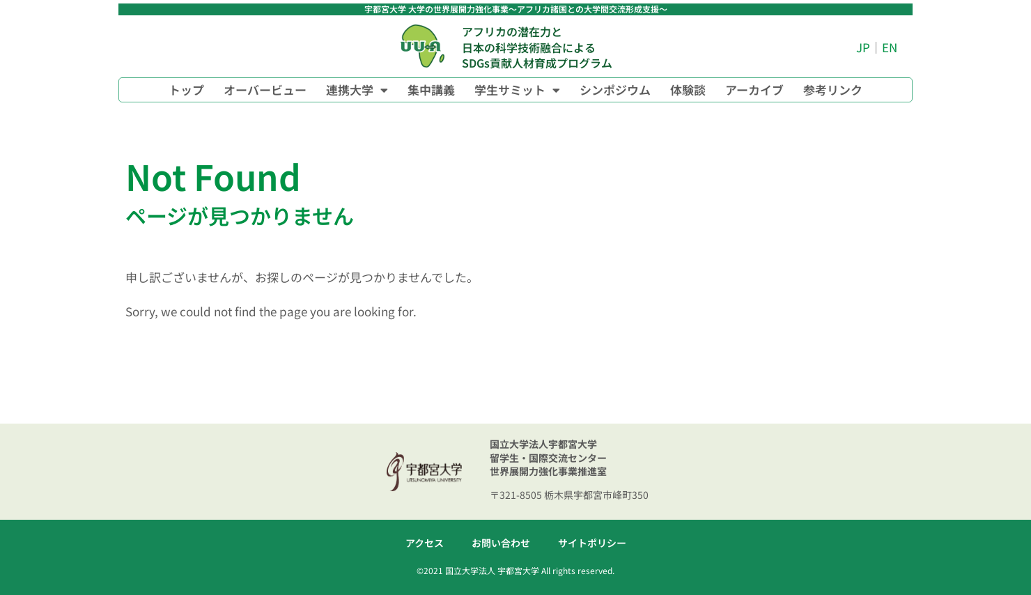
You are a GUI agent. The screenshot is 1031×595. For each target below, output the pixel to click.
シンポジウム (615, 89)
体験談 (688, 89)
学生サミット (517, 90)
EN (889, 47)
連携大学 (357, 90)
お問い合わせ (501, 543)
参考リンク (832, 89)
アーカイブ (754, 89)
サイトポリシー (592, 543)
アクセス (424, 543)
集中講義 (431, 89)
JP (863, 47)
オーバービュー (265, 89)
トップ (186, 89)
